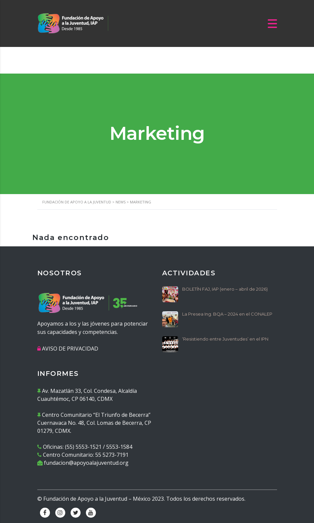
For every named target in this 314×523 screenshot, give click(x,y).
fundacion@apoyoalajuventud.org (86, 462)
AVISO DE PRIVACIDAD (70, 348)
